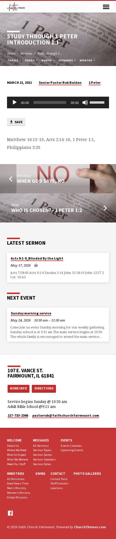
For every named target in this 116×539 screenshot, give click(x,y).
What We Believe (17, 459)
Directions (44, 388)
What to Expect (16, 455)
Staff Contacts (59, 483)
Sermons (26, 53)
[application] (58, 102)
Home (11, 53)
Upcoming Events (72, 450)
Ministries (15, 474)
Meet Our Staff (16, 464)
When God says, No (41, 181)
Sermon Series (42, 455)
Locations (56, 488)
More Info (18, 388)
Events (66, 440)
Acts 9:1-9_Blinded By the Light (37, 258)
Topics (14, 60)
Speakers (67, 60)
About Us (13, 446)
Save (16, 122)
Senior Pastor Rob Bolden (60, 82)
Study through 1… (49, 53)
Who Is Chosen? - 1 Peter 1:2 (46, 210)
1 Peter (95, 82)
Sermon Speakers (44, 459)
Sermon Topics (42, 450)
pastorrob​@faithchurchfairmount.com (65, 415)
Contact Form (59, 479)
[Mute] (85, 102)
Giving (40, 474)
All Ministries (15, 479)
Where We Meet (17, 450)
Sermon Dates (42, 464)
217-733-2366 (18, 415)
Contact (57, 474)
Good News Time (17, 483)
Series (31, 60)
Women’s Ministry (18, 493)
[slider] (50, 102)
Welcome (14, 440)
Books (48, 60)
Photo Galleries (87, 474)
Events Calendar (71, 446)
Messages (41, 440)
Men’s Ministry (16, 488)
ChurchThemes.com (90, 527)
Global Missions (17, 497)
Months (88, 60)
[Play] (14, 102)
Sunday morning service (31, 313)
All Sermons (41, 446)
